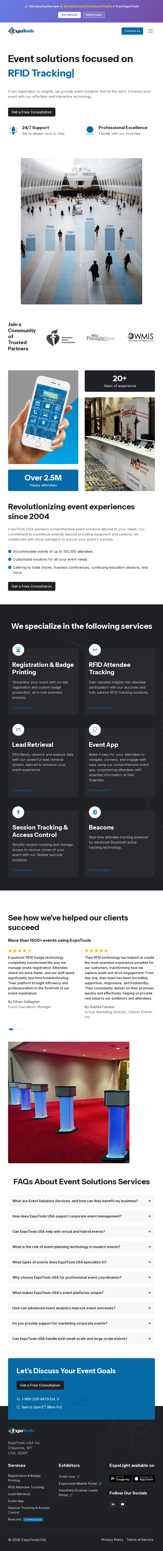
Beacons (25, 1519)
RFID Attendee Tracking (110, 668)
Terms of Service (140, 1540)
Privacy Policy (112, 1540)
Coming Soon (100, 870)
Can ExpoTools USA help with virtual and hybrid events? (58, 1231)
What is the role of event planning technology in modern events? (66, 1247)
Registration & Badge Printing (24, 1478)
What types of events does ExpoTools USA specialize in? (59, 1262)
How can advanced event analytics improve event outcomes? (63, 1308)
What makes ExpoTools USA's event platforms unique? (58, 1293)
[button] (11, 1029)
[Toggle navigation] (150, 31)
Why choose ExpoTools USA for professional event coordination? (66, 1277)
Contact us (132, 31)
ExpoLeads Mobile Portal (80, 1483)
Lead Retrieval (32, 744)
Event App (103, 744)
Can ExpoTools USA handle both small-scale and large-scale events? (69, 1339)
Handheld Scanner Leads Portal (78, 1492)
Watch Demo (94, 14)
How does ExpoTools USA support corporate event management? (67, 1216)
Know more (24, 707)
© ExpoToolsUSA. (27, 1540)
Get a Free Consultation (32, 112)
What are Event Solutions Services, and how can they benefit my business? (75, 1201)
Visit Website (69, 14)
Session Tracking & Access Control (40, 831)
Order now (69, 1476)
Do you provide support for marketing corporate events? (59, 1323)
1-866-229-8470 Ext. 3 (38, 1399)
